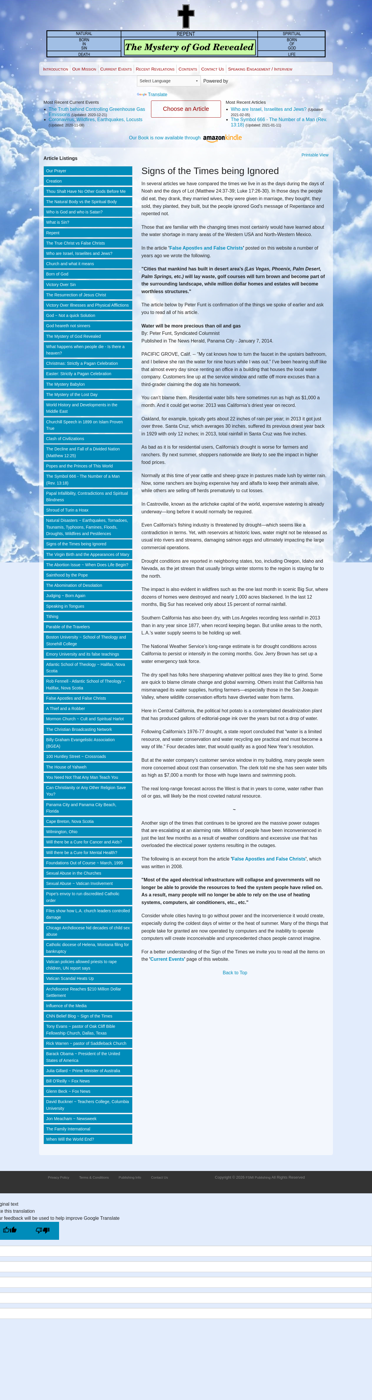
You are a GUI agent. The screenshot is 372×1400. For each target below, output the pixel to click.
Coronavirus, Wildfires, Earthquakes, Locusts (96, 119)
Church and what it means (70, 263)
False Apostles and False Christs (76, 698)
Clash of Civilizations (65, 438)
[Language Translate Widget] (169, 81)
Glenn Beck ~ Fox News (68, 1091)
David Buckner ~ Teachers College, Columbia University (87, 1104)
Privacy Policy (58, 1177)
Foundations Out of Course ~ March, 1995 (84, 863)
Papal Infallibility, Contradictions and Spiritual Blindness (87, 496)
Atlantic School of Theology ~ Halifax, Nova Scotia (85, 667)
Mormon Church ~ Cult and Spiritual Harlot (85, 718)
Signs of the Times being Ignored (76, 544)
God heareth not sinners (68, 325)
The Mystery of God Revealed (73, 336)
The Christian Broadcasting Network (79, 729)
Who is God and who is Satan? (74, 212)
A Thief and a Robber (65, 708)
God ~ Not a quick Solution (70, 315)
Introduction (55, 68)
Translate (152, 94)
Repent (52, 232)
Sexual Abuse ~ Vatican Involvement (79, 883)
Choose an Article (186, 109)
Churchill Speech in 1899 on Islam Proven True (84, 425)
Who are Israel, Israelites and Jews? (269, 109)
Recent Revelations (155, 68)
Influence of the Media (66, 1005)
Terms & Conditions (94, 1177)
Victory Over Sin (61, 284)
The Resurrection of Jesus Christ (76, 295)
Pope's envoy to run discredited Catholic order (82, 897)
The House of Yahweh (66, 767)
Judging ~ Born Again (66, 595)
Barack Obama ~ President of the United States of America (83, 1056)
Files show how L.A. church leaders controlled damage (88, 914)
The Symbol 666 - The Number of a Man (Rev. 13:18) (83, 479)
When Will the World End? (70, 1139)
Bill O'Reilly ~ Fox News (68, 1081)
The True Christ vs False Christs (75, 243)
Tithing (52, 616)
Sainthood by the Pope (67, 575)
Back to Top (235, 972)
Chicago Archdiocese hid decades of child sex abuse (88, 931)
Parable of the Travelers (68, 626)
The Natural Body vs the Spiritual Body (81, 201)
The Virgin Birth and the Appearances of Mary (87, 554)
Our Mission (84, 68)
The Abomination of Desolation (74, 585)
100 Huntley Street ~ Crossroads (76, 756)
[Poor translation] (42, 1231)
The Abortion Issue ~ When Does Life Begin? (87, 564)
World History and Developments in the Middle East (82, 408)
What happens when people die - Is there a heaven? (85, 349)
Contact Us (212, 68)
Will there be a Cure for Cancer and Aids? (84, 842)
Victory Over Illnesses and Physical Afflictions (87, 305)
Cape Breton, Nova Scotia (70, 821)
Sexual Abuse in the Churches (73, 873)
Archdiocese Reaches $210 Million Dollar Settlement (83, 992)
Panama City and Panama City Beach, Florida (81, 807)
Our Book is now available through (186, 137)
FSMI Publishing (258, 1177)
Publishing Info (130, 1177)
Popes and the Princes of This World (79, 466)
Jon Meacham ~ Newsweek (71, 1118)
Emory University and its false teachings (82, 654)
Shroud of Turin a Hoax (67, 510)
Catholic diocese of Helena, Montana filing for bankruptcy (87, 947)
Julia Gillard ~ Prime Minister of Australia (83, 1070)
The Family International (68, 1129)
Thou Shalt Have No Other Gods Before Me (86, 191)
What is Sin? (57, 222)
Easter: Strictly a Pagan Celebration (78, 373)
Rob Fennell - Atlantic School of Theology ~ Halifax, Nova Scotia (85, 684)
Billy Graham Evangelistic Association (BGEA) (80, 743)
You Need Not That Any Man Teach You (82, 777)
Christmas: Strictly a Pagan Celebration (82, 363)
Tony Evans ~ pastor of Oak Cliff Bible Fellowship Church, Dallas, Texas (80, 1029)
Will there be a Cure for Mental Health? (81, 852)
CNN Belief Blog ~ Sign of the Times (79, 1016)
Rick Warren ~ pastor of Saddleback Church (86, 1043)
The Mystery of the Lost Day (72, 394)
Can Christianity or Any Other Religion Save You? (86, 790)
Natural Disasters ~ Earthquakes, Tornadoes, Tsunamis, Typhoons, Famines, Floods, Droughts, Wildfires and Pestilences (87, 527)
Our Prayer (56, 170)
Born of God (57, 274)
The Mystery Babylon (65, 384)
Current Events (116, 68)
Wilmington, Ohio (62, 831)
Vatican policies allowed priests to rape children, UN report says (81, 964)
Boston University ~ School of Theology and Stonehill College (86, 640)
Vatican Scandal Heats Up (70, 978)
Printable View (315, 155)
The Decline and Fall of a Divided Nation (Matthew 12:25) (83, 452)
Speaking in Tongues (65, 606)
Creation (54, 181)
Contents (188, 68)
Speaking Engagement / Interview (260, 68)
